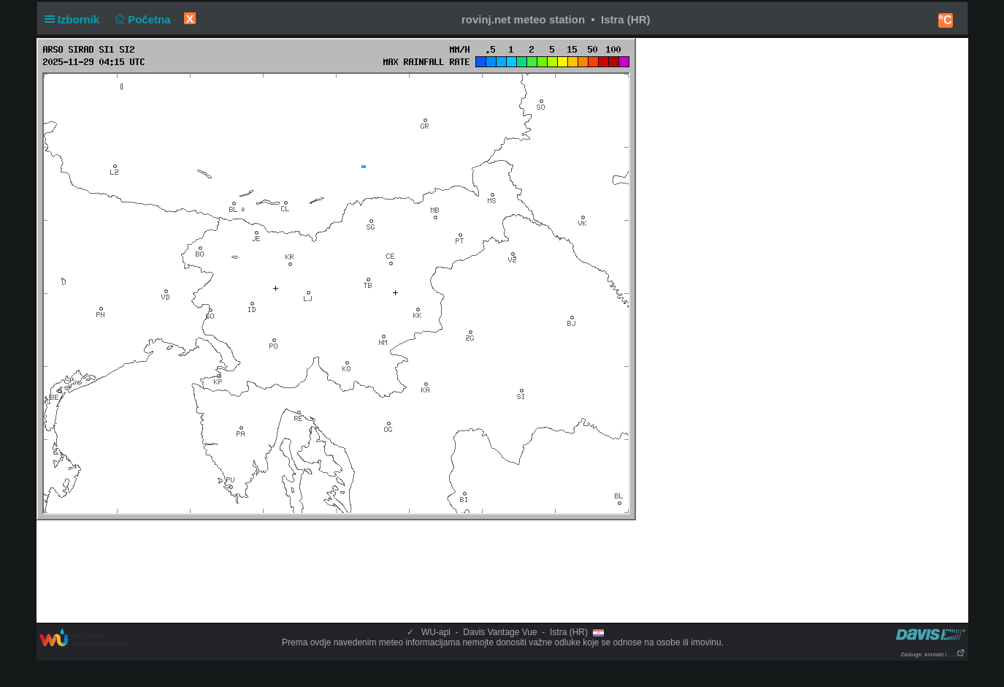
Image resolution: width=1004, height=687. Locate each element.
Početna (141, 19)
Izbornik (75, 19)
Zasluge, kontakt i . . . (932, 654)
